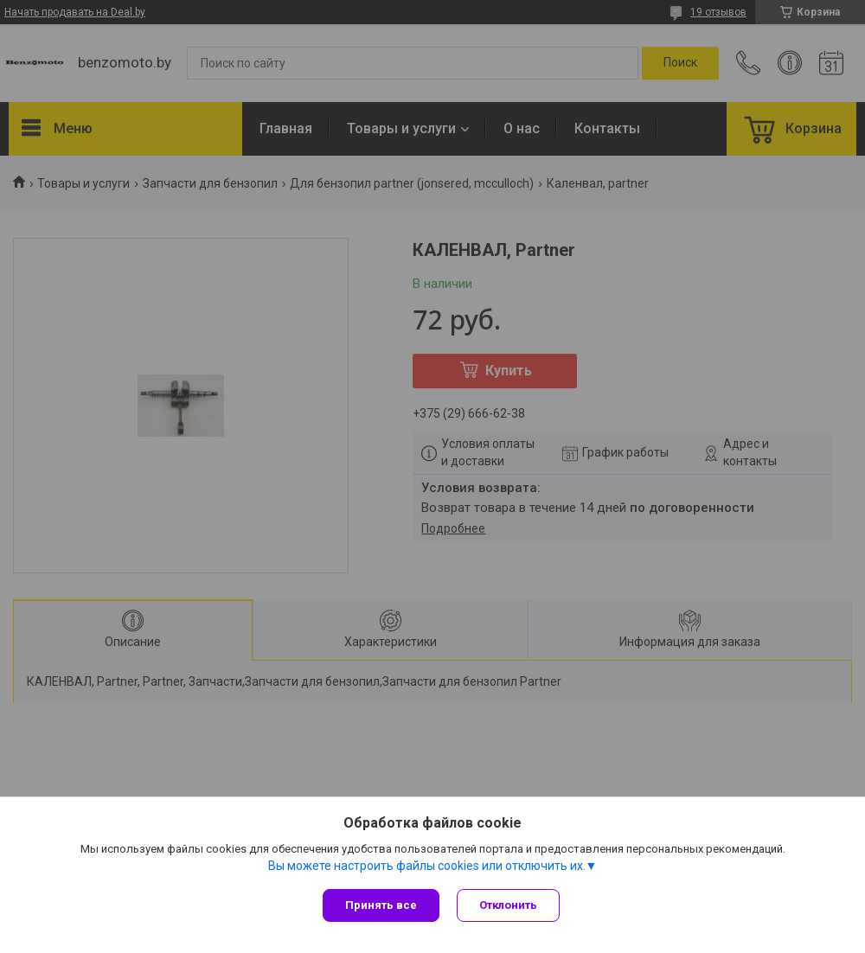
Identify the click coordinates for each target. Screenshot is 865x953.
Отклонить (508, 905)
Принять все (381, 905)
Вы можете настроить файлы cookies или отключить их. (427, 866)
